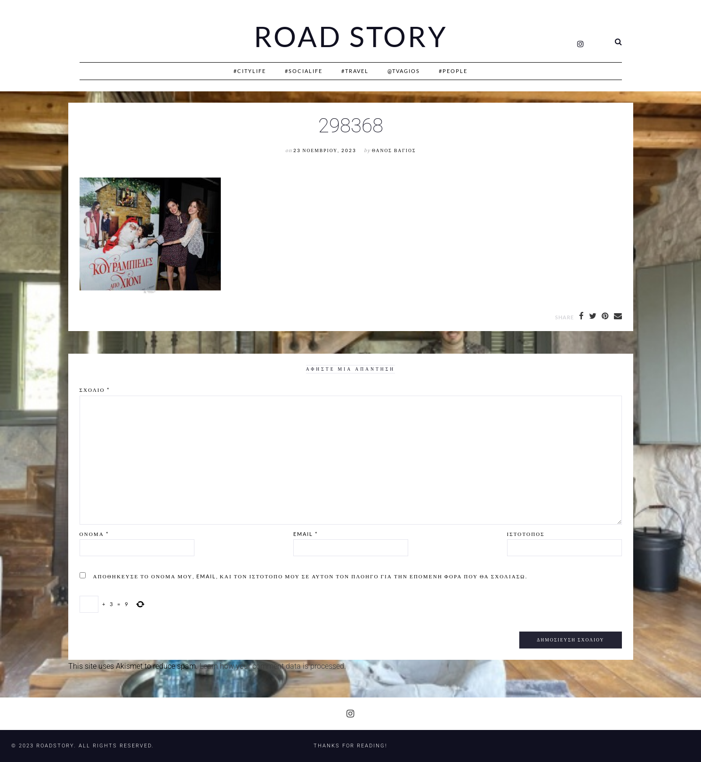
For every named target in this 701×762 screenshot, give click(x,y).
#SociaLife (303, 71)
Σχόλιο (95, 390)
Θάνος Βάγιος (394, 150)
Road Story (351, 37)
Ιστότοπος (526, 534)
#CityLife (250, 71)
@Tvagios (403, 71)
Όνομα (94, 534)
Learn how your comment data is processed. (273, 666)
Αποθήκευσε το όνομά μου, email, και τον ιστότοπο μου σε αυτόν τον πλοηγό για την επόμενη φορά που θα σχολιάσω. (310, 576)
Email (305, 534)
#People (453, 71)
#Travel (355, 71)
